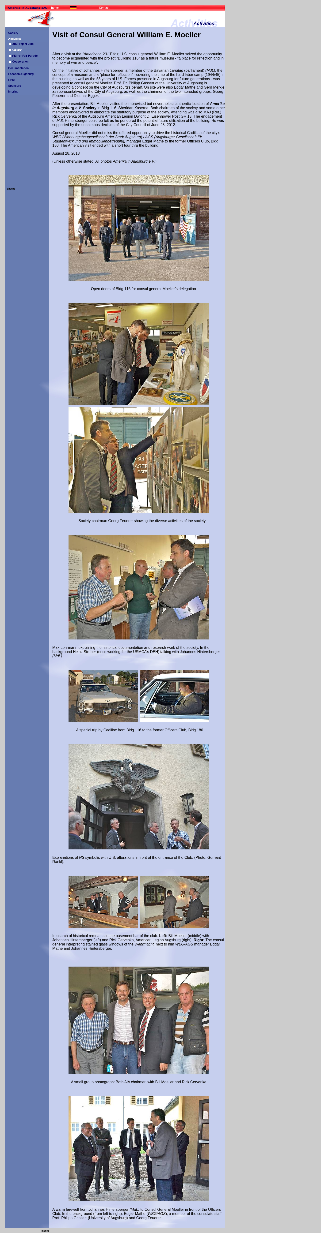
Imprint (45, 1230)
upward (11, 188)
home (55, 7)
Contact (104, 7)
